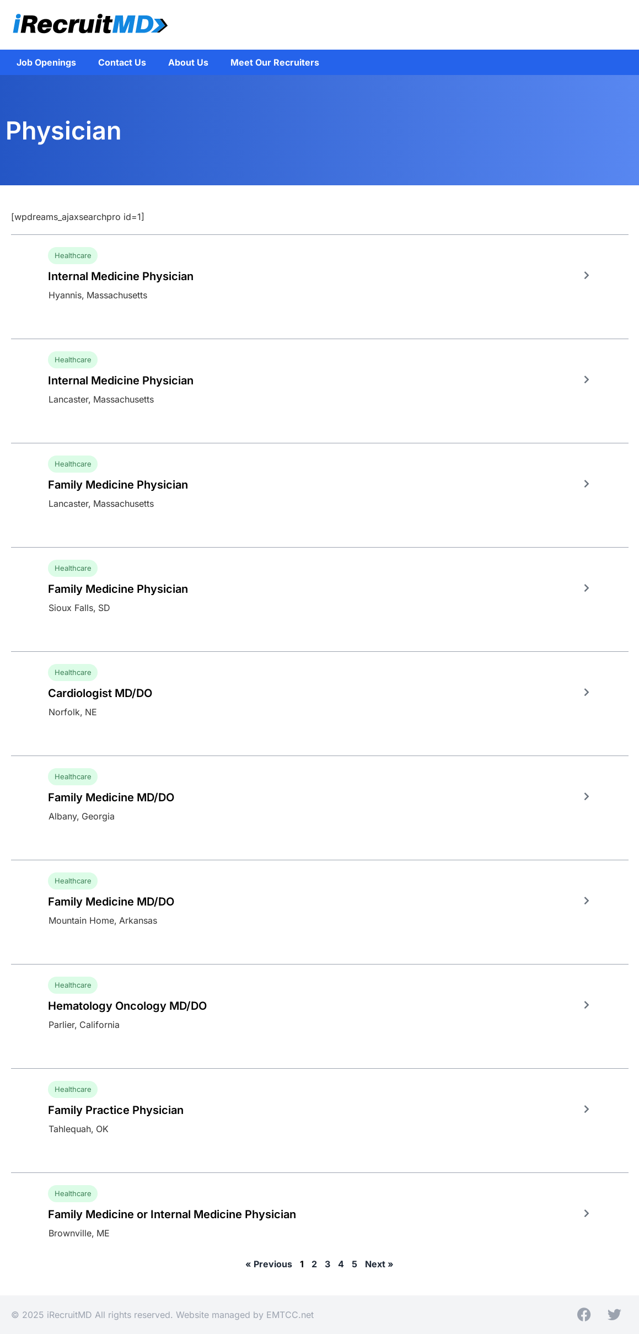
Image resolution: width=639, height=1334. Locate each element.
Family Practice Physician (116, 1110)
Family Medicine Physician (118, 484)
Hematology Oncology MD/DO (127, 1005)
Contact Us (122, 62)
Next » (379, 1263)
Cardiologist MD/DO (100, 693)
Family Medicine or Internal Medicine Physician (172, 1214)
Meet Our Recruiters (274, 62)
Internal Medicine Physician (121, 276)
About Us (188, 62)
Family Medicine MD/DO (111, 797)
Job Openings (46, 62)
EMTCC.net (290, 1314)
